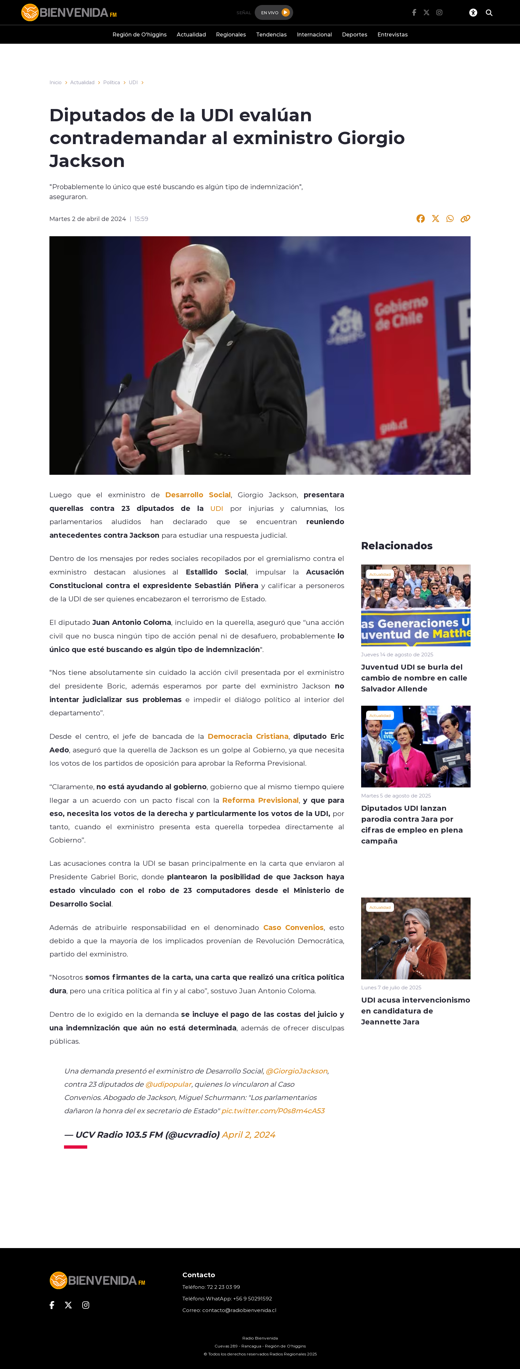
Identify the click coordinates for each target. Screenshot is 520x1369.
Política (111, 82)
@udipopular (168, 1084)
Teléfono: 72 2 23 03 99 (211, 1287)
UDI (133, 82)
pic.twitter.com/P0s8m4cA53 (272, 1110)
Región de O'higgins (139, 34)
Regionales (231, 34)
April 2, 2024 (248, 1134)
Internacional (314, 34)
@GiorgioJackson (296, 1070)
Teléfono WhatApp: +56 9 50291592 (227, 1298)
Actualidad (191, 34)
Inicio (55, 82)
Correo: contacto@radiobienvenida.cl (229, 1310)
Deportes (354, 34)
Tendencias (271, 34)
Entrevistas (392, 34)
